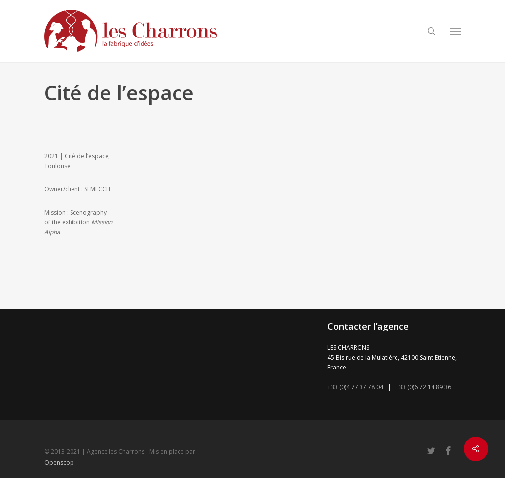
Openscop (59, 462)
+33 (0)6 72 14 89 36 (423, 387)
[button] (455, 31)
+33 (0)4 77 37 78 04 (355, 387)
